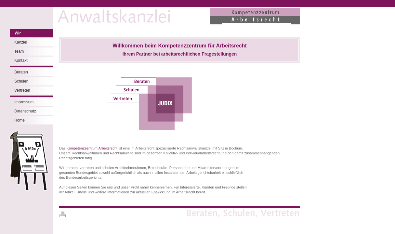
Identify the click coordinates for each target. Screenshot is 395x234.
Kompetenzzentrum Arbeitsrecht (92, 148)
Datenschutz (25, 111)
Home (19, 120)
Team (19, 51)
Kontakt (21, 60)
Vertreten (22, 90)
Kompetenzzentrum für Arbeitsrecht (202, 45)
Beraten (21, 72)
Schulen (21, 81)
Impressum (23, 102)
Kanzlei (20, 42)
